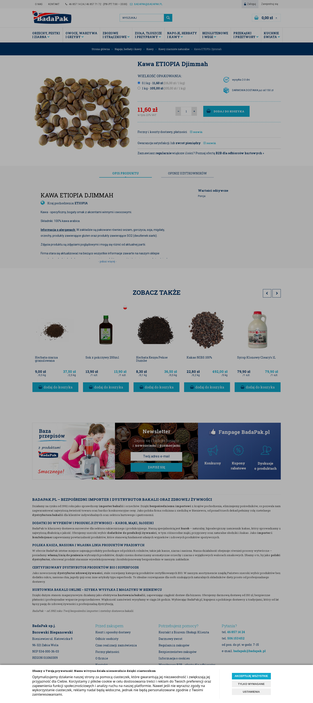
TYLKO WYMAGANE (251, 684)
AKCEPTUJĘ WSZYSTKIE (251, 676)
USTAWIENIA (251, 691)
